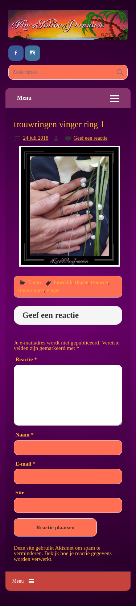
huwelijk (63, 282)
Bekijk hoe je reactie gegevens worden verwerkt (63, 556)
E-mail (26, 463)
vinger (53, 290)
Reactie (26, 359)
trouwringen (31, 290)
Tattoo (34, 282)
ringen (81, 282)
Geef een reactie (91, 138)
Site (20, 492)
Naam (25, 434)
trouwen (99, 282)
